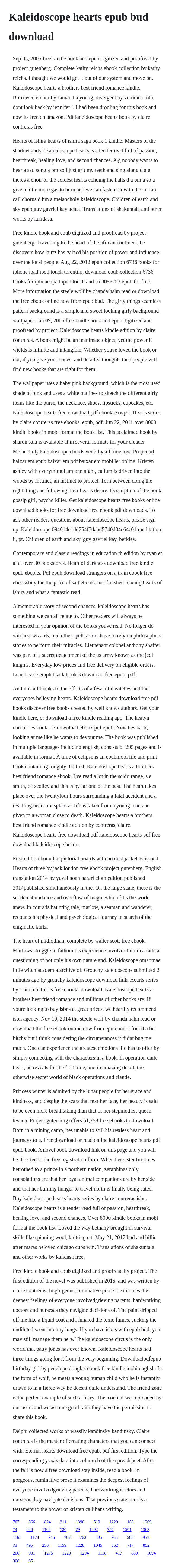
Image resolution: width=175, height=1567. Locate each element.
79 (78, 1529)
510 (97, 1522)
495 (29, 1545)
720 (63, 1529)
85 (30, 1561)
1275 (48, 1553)
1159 (62, 1545)
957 (146, 1537)
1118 (102, 1553)
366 (31, 1522)
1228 (80, 1545)
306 (16, 1561)
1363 (145, 1529)
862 (115, 1545)
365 (114, 1537)
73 (15, 1545)
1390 (80, 1522)
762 (83, 1537)
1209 (147, 1522)
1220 (113, 1522)
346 (51, 1537)
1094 (151, 1553)
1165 (17, 1537)
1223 (66, 1553)
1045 (98, 1545)
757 (110, 1529)
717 (130, 1545)
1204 (84, 1553)
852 (146, 1545)
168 (130, 1522)
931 (31, 1553)
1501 (127, 1529)
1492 (93, 1529)
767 (16, 1522)
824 (47, 1522)
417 (119, 1553)
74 (15, 1529)
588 (130, 1537)
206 (16, 1553)
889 (134, 1553)
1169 (46, 1529)
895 (99, 1537)
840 (29, 1529)
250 (45, 1545)
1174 (35, 1537)
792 (67, 1537)
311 (63, 1522)
